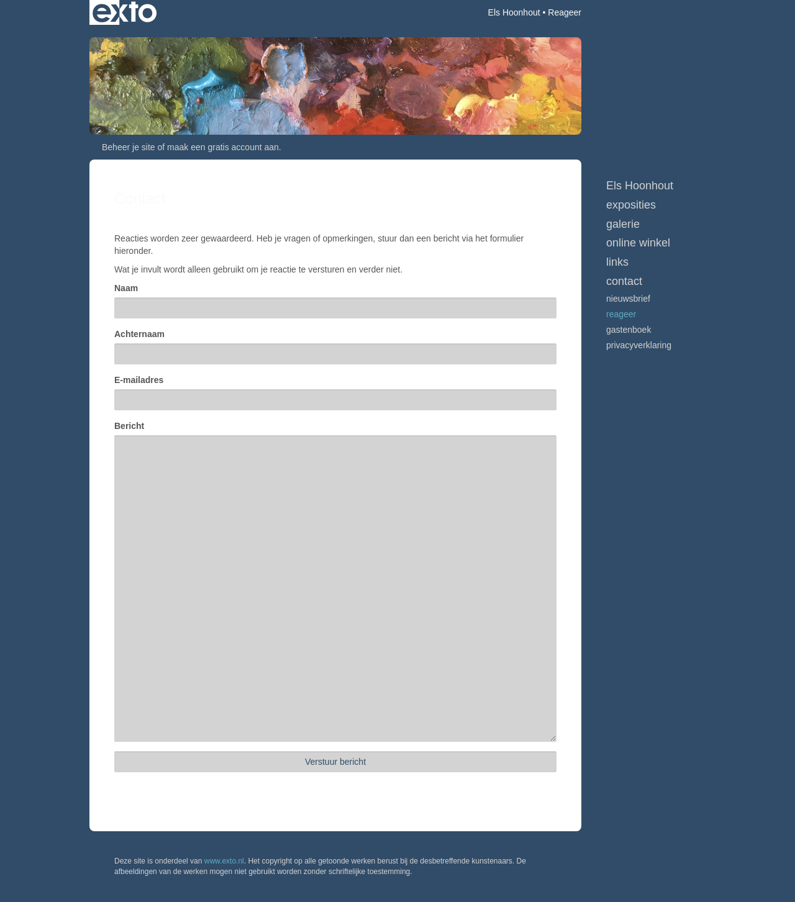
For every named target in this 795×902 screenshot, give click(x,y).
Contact (624, 281)
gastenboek (628, 330)
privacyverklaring (638, 345)
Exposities (631, 205)
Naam (126, 288)
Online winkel (638, 243)
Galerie (623, 224)
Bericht (129, 426)
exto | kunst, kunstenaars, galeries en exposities (124, 12)
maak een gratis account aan (223, 147)
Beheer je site (128, 147)
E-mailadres (138, 380)
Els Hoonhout (514, 12)
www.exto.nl (224, 861)
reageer (621, 314)
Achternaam (139, 334)
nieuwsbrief (628, 299)
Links (617, 262)
